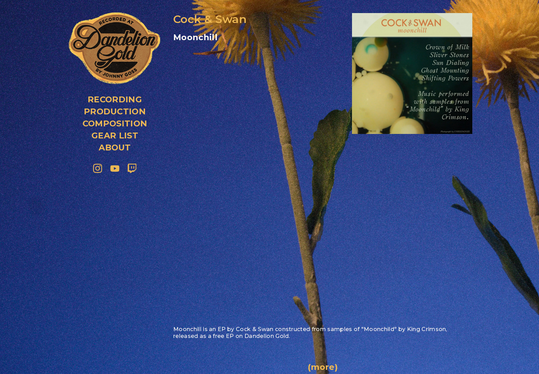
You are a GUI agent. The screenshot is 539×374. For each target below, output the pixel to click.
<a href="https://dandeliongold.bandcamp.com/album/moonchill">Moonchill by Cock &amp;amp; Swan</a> (255, 83)
